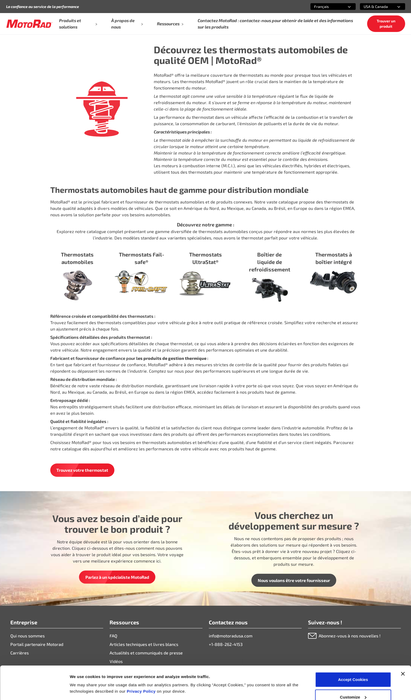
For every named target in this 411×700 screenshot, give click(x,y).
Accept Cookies (353, 651)
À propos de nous (127, 23)
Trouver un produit (386, 24)
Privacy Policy (142, 662)
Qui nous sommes (27, 635)
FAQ (113, 635)
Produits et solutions (78, 23)
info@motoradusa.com (230, 635)
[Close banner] (403, 645)
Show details (82, 677)
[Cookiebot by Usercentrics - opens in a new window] (34, 690)
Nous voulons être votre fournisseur (294, 580)
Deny (353, 685)
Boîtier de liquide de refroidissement (269, 261)
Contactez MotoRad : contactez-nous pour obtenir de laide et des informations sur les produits (275, 23)
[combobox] (326, 6)
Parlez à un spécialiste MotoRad (117, 577)
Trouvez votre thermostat (82, 470)
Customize (353, 668)
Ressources (170, 23)
